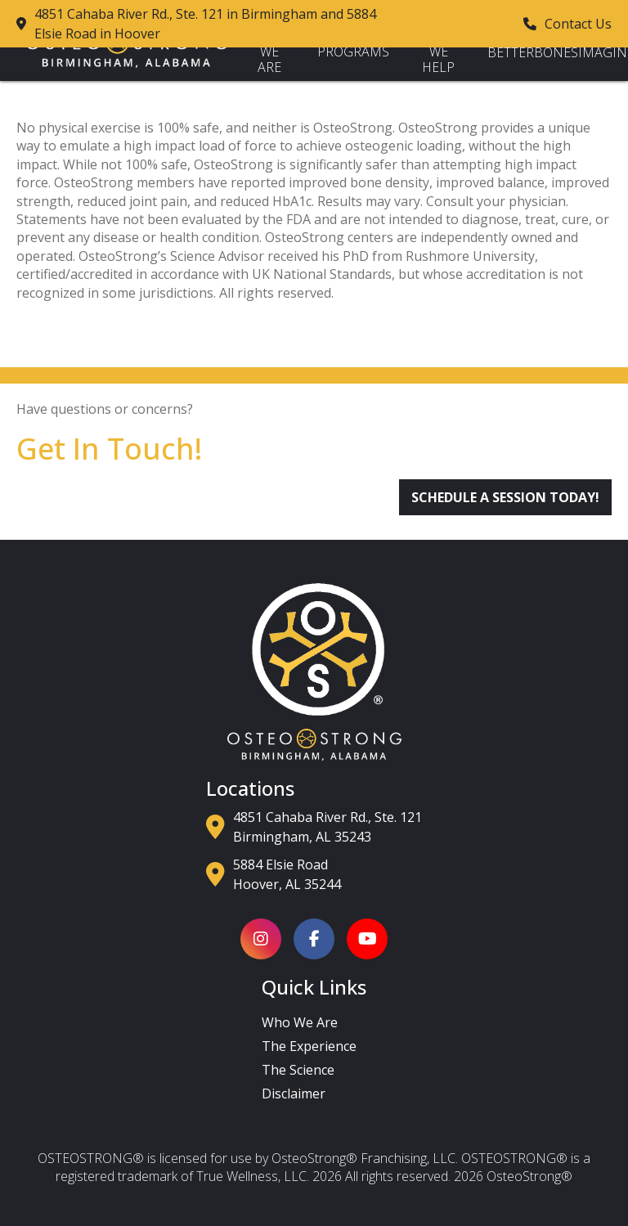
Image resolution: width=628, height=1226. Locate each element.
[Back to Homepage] (127, 63)
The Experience (309, 1046)
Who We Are (269, 52)
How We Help (438, 52)
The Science (298, 1070)
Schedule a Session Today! (505, 497)
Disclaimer (293, 1094)
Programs (353, 52)
